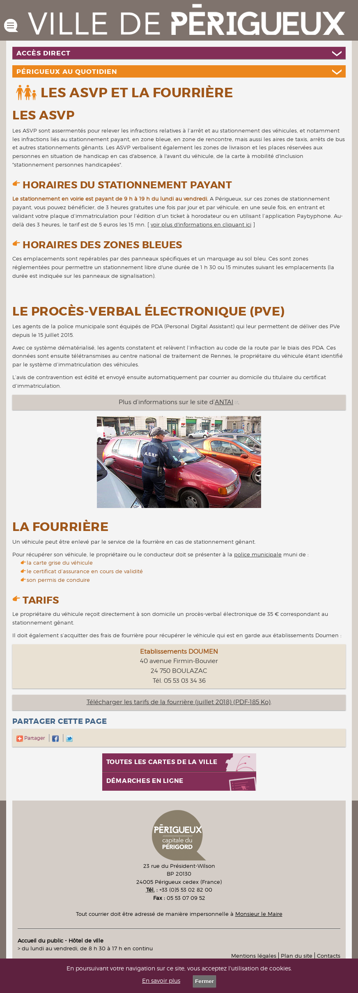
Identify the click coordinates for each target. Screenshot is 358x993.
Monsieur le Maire (258, 914)
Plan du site (296, 955)
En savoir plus (161, 980)
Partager (30, 738)
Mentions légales (253, 955)
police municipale (258, 554)
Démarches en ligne (145, 781)
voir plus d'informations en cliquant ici (201, 224)
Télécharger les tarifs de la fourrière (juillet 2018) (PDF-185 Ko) (179, 702)
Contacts (328, 955)
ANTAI (224, 402)
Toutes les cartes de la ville (162, 762)
